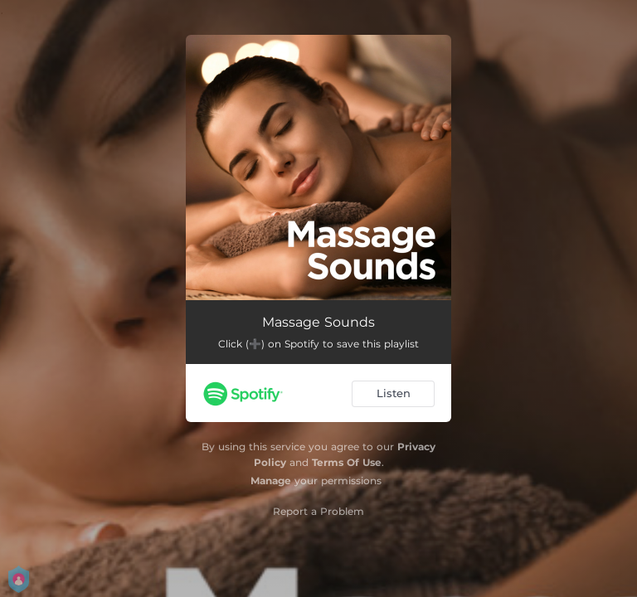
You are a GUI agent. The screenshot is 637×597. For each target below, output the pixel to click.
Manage (270, 480)
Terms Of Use (347, 462)
